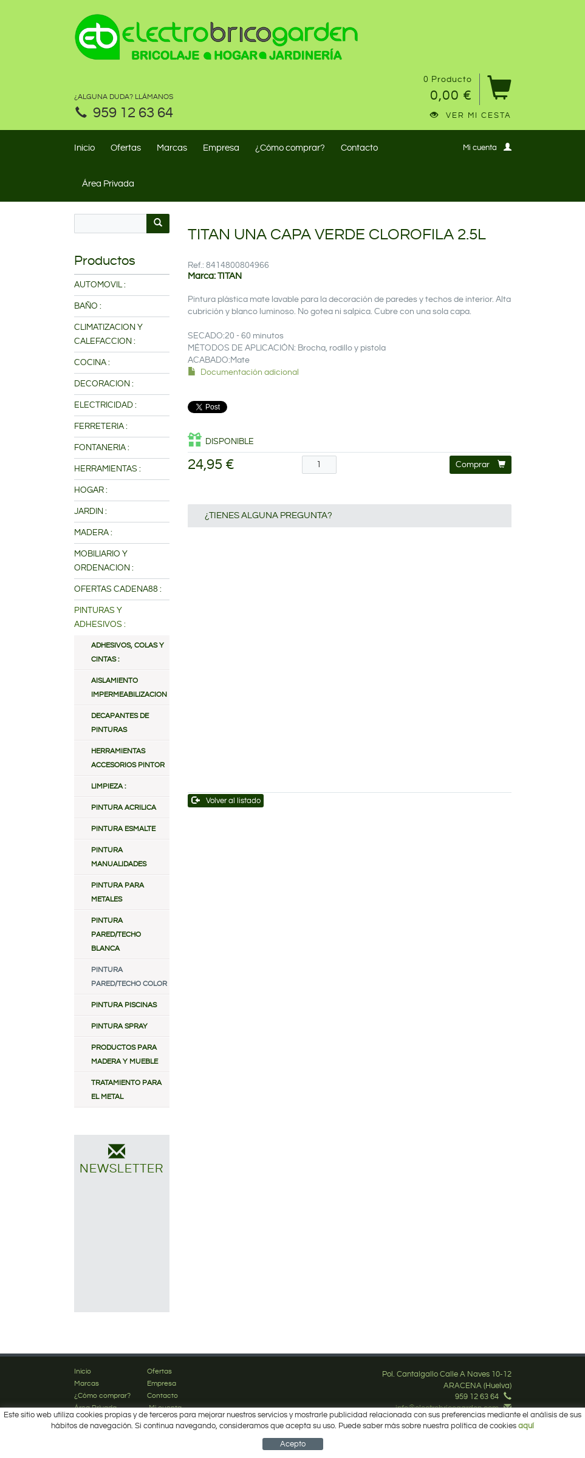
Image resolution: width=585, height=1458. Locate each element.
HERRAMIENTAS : (107, 469)
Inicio (84, 147)
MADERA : (93, 533)
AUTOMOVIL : (100, 285)
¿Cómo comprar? (290, 147)
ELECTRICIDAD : (105, 405)
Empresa (221, 147)
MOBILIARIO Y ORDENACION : (104, 561)
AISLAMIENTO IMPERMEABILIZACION (129, 688)
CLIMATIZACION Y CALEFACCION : (108, 334)
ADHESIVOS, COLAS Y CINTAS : (127, 652)
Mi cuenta (487, 147)
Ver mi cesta (470, 115)
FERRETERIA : (101, 426)
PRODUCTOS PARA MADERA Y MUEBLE (124, 1055)
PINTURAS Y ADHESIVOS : (100, 617)
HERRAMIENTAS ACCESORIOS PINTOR (128, 758)
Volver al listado (226, 800)
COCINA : (92, 362)
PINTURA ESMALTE (123, 829)
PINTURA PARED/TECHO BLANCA (116, 935)
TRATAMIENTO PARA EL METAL (126, 1090)
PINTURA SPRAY (119, 1026)
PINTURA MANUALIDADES (118, 857)
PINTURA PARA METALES (117, 892)
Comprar (480, 464)
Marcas (172, 147)
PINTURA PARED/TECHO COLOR (129, 977)
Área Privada (108, 183)
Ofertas (126, 147)
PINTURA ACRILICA (123, 808)
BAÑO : (87, 306)
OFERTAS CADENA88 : (118, 589)
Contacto (359, 147)
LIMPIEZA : (108, 786)
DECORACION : (104, 384)
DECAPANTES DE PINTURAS (120, 723)
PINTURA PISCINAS (124, 1005)
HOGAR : (91, 490)
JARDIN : (90, 511)
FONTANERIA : (101, 447)
